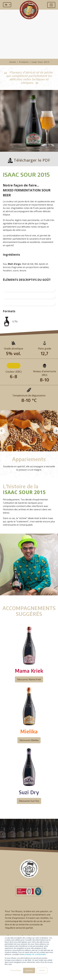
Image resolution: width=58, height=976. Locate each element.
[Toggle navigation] (51, 5)
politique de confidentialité (35, 954)
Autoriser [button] (29, 970)
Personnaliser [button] (16, 970)
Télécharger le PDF (29, 160)
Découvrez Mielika (29, 740)
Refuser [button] (42, 970)
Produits (24, 62)
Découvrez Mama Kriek (29, 679)
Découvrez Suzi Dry (29, 800)
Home (12, 62)
